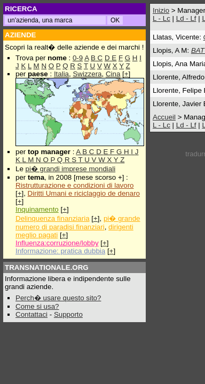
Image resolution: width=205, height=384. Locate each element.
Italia (61, 74)
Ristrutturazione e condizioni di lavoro (74, 185)
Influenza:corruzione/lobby (57, 243)
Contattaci (31, 314)
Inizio (161, 10)
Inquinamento (37, 209)
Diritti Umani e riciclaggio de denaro (84, 193)
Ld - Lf (186, 18)
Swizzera (87, 74)
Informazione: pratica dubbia (60, 251)
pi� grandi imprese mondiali (71, 169)
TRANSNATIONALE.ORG (47, 267)
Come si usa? (37, 306)
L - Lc (161, 18)
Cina (113, 74)
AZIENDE (20, 35)
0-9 (78, 58)
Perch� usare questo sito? (58, 298)
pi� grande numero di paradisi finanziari (77, 222)
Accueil (164, 117)
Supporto (68, 314)
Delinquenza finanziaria (52, 218)
